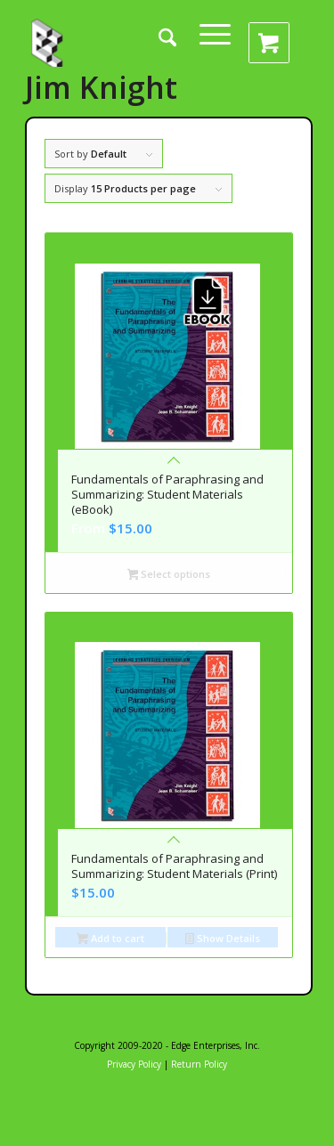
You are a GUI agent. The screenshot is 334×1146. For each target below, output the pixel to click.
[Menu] (215, 42)
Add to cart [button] (110, 939)
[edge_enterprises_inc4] (49, 42)
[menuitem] (180, 48)
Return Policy (199, 1064)
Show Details (222, 939)
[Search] (167, 48)
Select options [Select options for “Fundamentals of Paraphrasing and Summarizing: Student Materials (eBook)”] (169, 575)
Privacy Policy (134, 1064)
